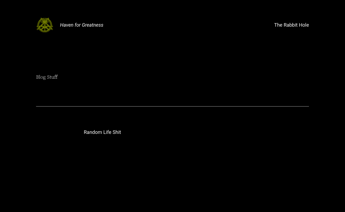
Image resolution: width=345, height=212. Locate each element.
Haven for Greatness (81, 25)
